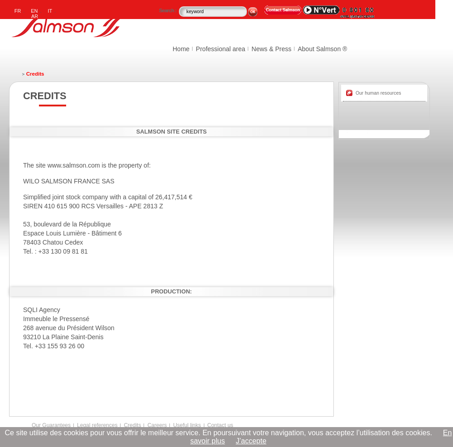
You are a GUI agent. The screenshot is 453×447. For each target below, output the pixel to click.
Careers (157, 425)
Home (181, 49)
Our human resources (378, 93)
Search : (168, 10)
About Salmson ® (322, 49)
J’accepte (251, 441)
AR (34, 16)
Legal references (97, 425)
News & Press (271, 49)
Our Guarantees (51, 425)
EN (34, 11)
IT (50, 11)
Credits (132, 425)
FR (17, 11)
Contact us (220, 425)
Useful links (187, 425)
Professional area (220, 49)
